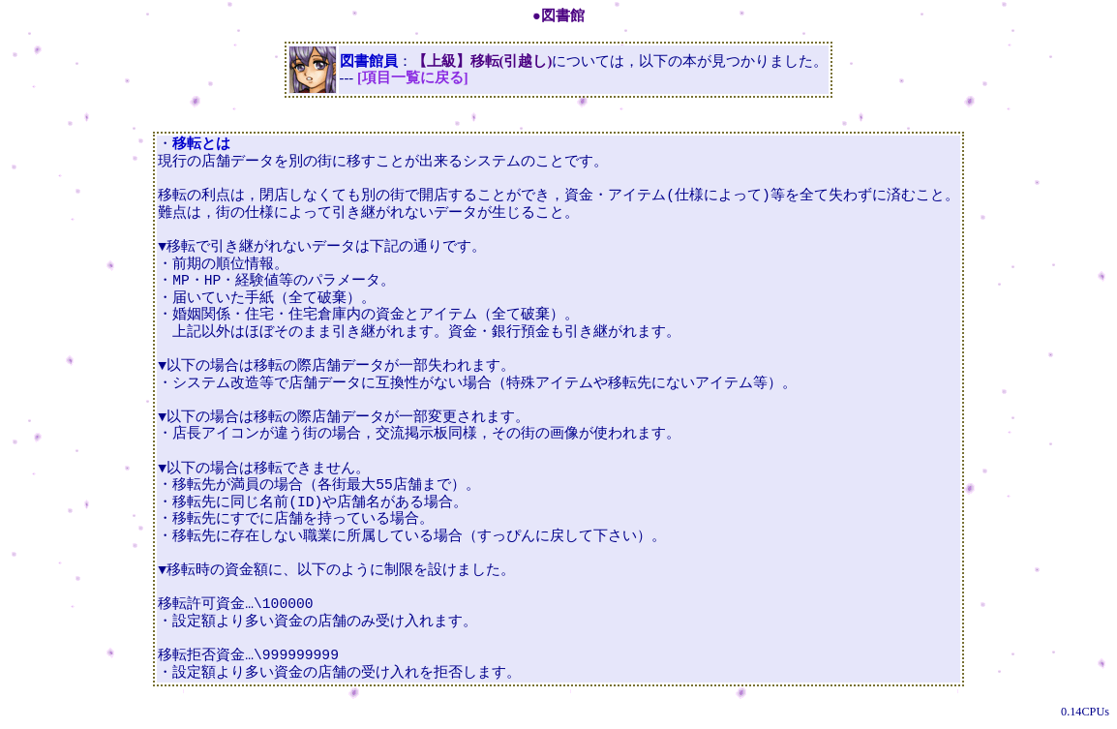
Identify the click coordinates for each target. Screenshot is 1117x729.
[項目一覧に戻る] (412, 77)
